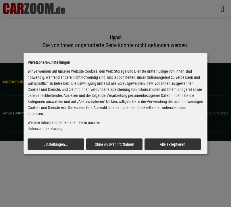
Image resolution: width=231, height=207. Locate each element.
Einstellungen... (55, 144)
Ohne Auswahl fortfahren (114, 144)
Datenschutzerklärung (45, 128)
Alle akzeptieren (172, 144)
